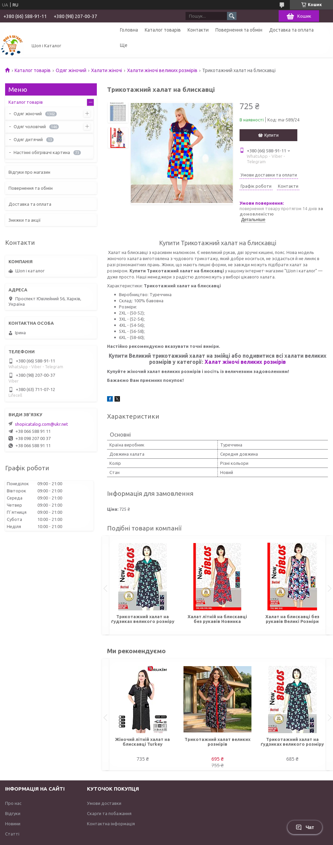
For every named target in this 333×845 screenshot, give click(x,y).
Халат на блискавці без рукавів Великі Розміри (292, 619)
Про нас (13, 803)
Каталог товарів (163, 30)
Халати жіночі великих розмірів (162, 70)
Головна (129, 30)
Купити (271, 135)
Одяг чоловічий (30, 126)
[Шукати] (231, 16)
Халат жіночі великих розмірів (245, 362)
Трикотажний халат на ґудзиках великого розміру (142, 619)
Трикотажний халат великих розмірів (217, 741)
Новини (12, 823)
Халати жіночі (106, 70)
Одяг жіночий (71, 70)
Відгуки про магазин (29, 172)
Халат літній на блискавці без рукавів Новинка (217, 619)
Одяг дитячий (28, 139)
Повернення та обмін (238, 30)
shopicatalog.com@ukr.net (41, 424)
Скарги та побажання (109, 813)
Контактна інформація (111, 823)
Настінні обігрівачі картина (42, 152)
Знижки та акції (24, 220)
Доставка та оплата (291, 30)
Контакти (198, 30)
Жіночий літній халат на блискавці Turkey (142, 741)
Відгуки (12, 813)
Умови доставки (104, 803)
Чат (305, 827)
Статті (12, 833)
